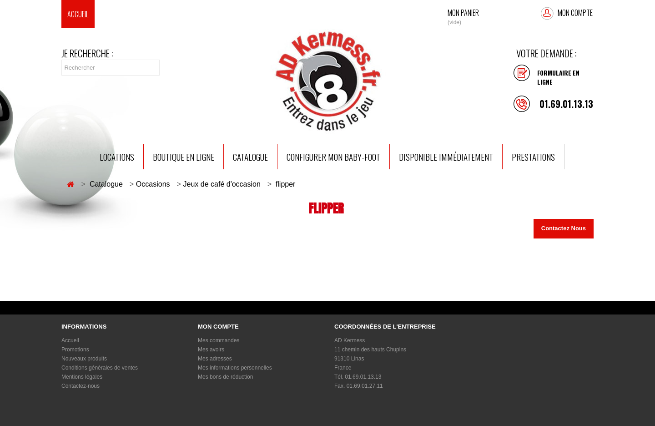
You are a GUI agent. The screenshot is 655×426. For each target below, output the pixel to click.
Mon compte (575, 12)
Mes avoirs (211, 349)
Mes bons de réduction (225, 377)
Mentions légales (81, 377)
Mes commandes (218, 340)
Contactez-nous (80, 386)
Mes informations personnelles (235, 368)
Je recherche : (87, 53)
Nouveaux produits (84, 358)
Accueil (78, 14)
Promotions (75, 349)
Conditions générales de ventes (99, 368)
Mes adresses (215, 358)
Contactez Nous (563, 228)
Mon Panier (463, 12)
